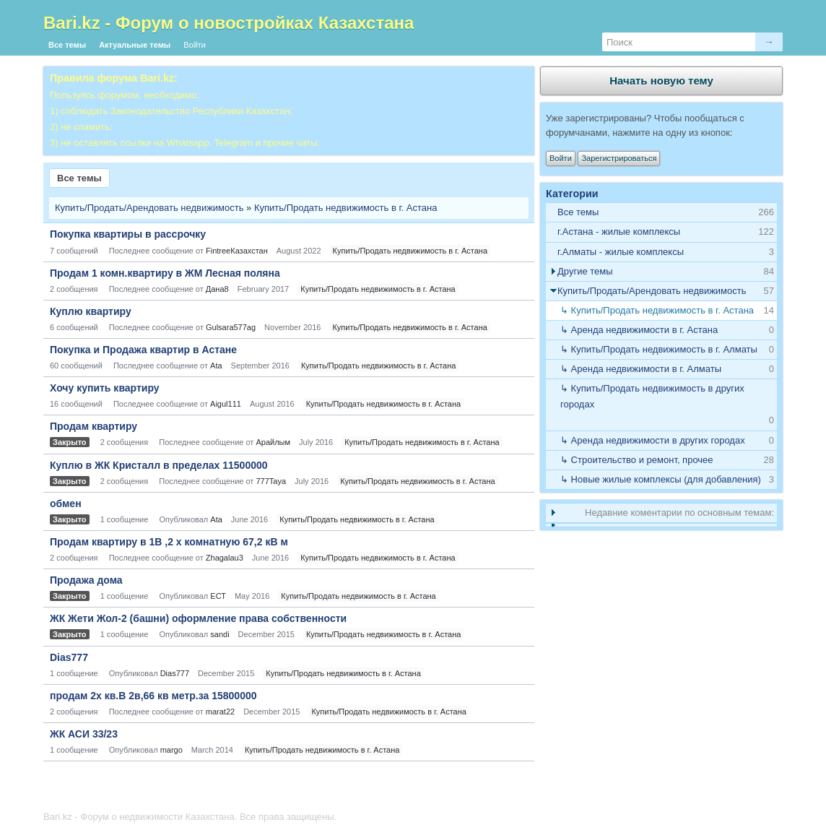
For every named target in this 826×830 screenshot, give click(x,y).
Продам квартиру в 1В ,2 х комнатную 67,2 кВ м (169, 542)
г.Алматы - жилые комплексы (620, 251)
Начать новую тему (661, 80)
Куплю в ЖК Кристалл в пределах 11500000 (159, 465)
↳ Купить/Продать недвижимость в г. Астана (657, 310)
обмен (66, 503)
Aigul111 (225, 403)
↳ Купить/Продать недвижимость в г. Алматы (658, 349)
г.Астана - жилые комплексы (618, 231)
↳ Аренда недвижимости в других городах (652, 440)
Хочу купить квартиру (105, 388)
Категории (572, 193)
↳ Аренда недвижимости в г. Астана (639, 329)
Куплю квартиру (90, 311)
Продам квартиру (93, 426)
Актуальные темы (134, 44)
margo (171, 749)
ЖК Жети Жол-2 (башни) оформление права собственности (198, 618)
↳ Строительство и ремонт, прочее (636, 459)
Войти (194, 44)
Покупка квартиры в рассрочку (128, 234)
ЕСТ (218, 596)
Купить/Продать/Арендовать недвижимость (149, 207)
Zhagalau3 (224, 557)
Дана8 (217, 289)
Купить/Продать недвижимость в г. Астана (345, 207)
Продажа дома (86, 580)
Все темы (67, 44)
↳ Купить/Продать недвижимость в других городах (652, 396)
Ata (216, 365)
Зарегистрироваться (618, 158)
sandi (219, 634)
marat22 (220, 711)
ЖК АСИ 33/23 (84, 734)
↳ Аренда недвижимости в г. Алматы (640, 368)
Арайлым (273, 442)
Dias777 (69, 657)
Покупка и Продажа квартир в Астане (143, 349)
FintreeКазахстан (237, 250)
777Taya (271, 481)
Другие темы (585, 271)
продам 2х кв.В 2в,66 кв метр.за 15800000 (153, 695)
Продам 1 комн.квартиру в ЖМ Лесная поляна (165, 273)
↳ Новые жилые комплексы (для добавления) (660, 479)
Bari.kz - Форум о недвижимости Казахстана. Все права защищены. (189, 816)
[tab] (661, 232)
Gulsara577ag (231, 327)
